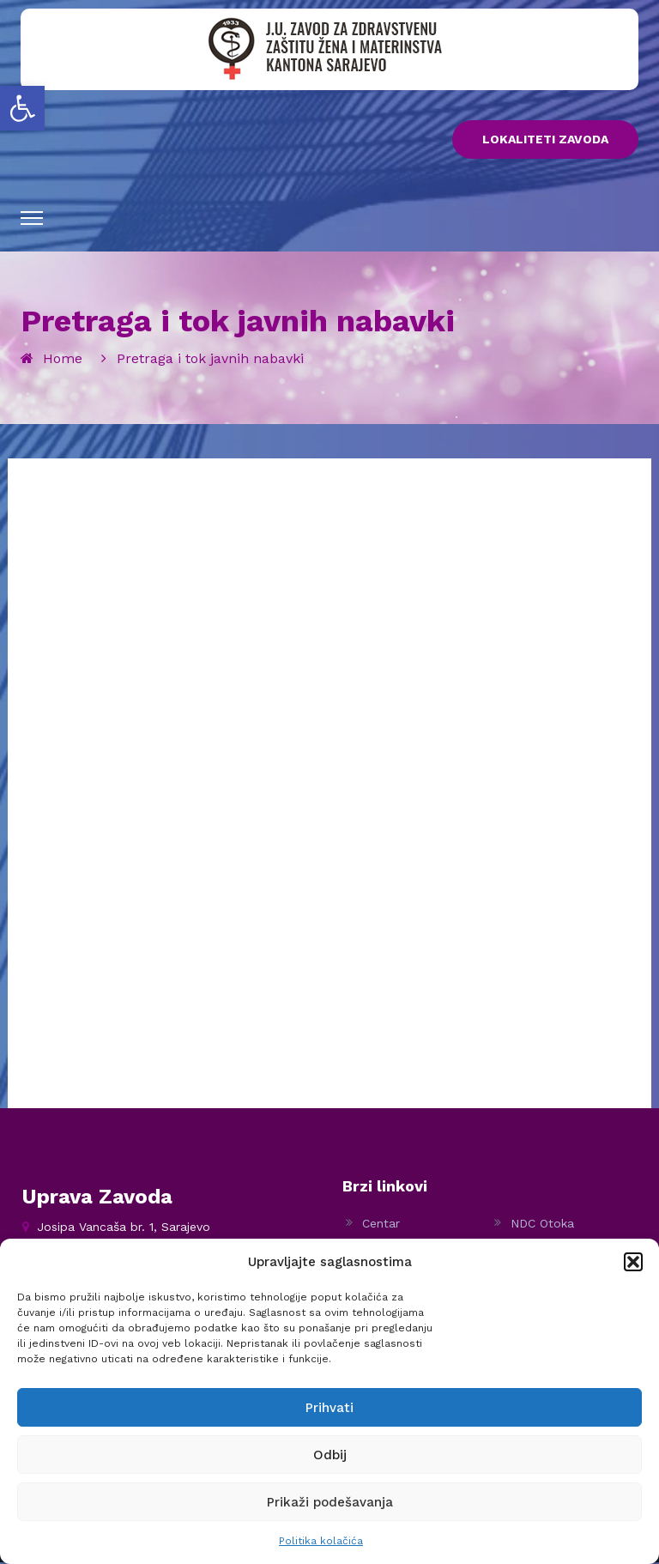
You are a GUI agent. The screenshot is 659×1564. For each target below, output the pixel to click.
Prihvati (329, 1407)
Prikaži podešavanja (330, 1502)
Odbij (330, 1455)
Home (62, 360)
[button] (22, 108)
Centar (381, 1225)
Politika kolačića (321, 1541)
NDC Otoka (542, 1225)
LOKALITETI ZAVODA (545, 141)
